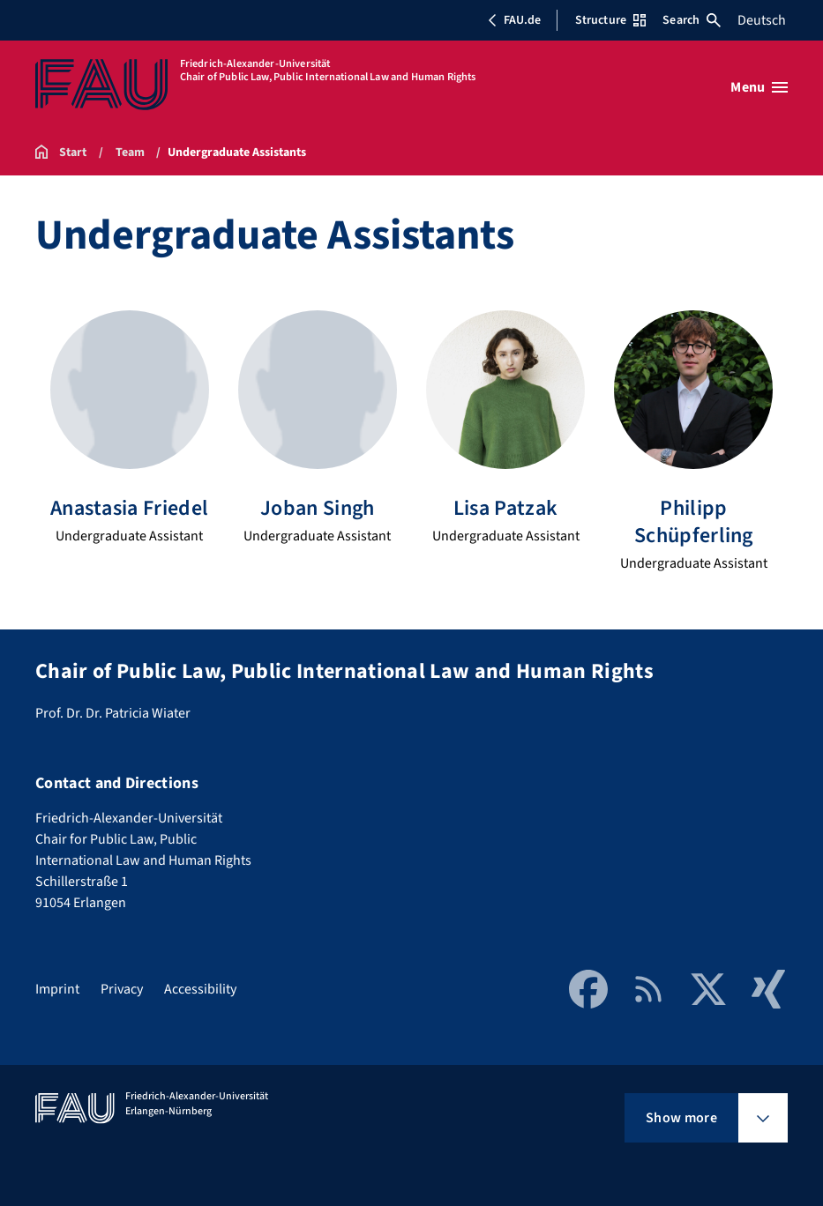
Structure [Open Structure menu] (610, 20)
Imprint (57, 989)
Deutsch (761, 20)
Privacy (122, 989)
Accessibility (200, 989)
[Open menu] (759, 87)
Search (691, 20)
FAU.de (514, 20)
